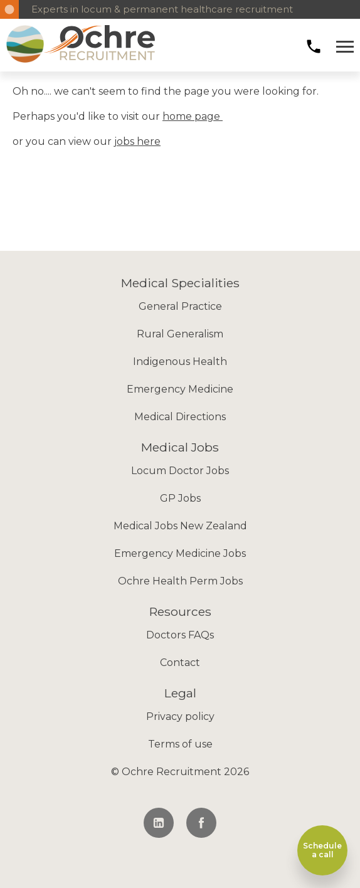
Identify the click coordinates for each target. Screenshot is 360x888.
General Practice (180, 306)
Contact (180, 663)
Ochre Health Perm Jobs (180, 581)
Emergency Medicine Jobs (180, 553)
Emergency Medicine (180, 389)
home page (192, 116)
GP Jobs (180, 498)
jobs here (137, 141)
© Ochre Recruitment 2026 (180, 772)
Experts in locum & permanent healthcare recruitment (162, 9)
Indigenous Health (180, 361)
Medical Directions (180, 417)
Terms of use (180, 744)
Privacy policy (180, 716)
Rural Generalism (180, 334)
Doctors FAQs (180, 635)
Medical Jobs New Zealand (180, 526)
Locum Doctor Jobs (180, 471)
